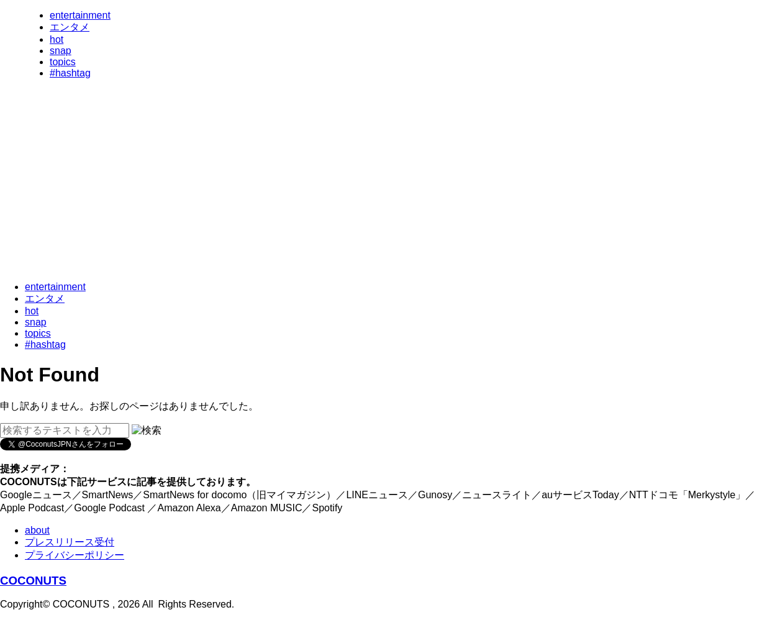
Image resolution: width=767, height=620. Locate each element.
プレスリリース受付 (69, 542)
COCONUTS (33, 580)
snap (60, 50)
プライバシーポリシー (74, 555)
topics (63, 62)
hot (56, 39)
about (37, 530)
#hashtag (70, 73)
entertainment (80, 15)
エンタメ (69, 27)
